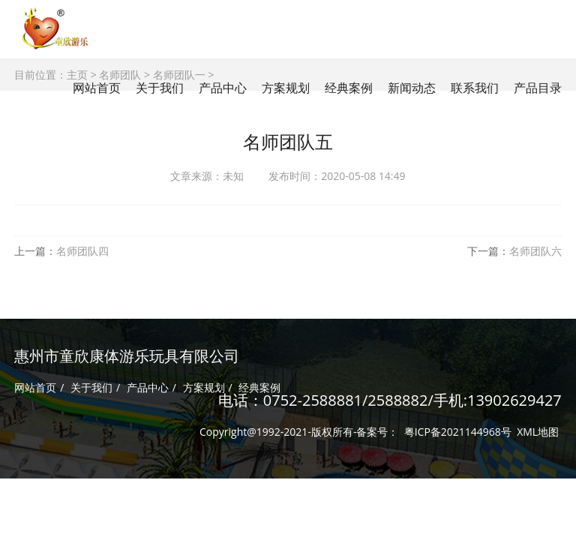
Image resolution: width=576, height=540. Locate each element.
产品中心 (148, 387)
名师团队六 (535, 251)
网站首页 (97, 88)
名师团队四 (82, 251)
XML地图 (538, 431)
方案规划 (204, 387)
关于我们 (91, 387)
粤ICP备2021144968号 (458, 431)
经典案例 (259, 387)
